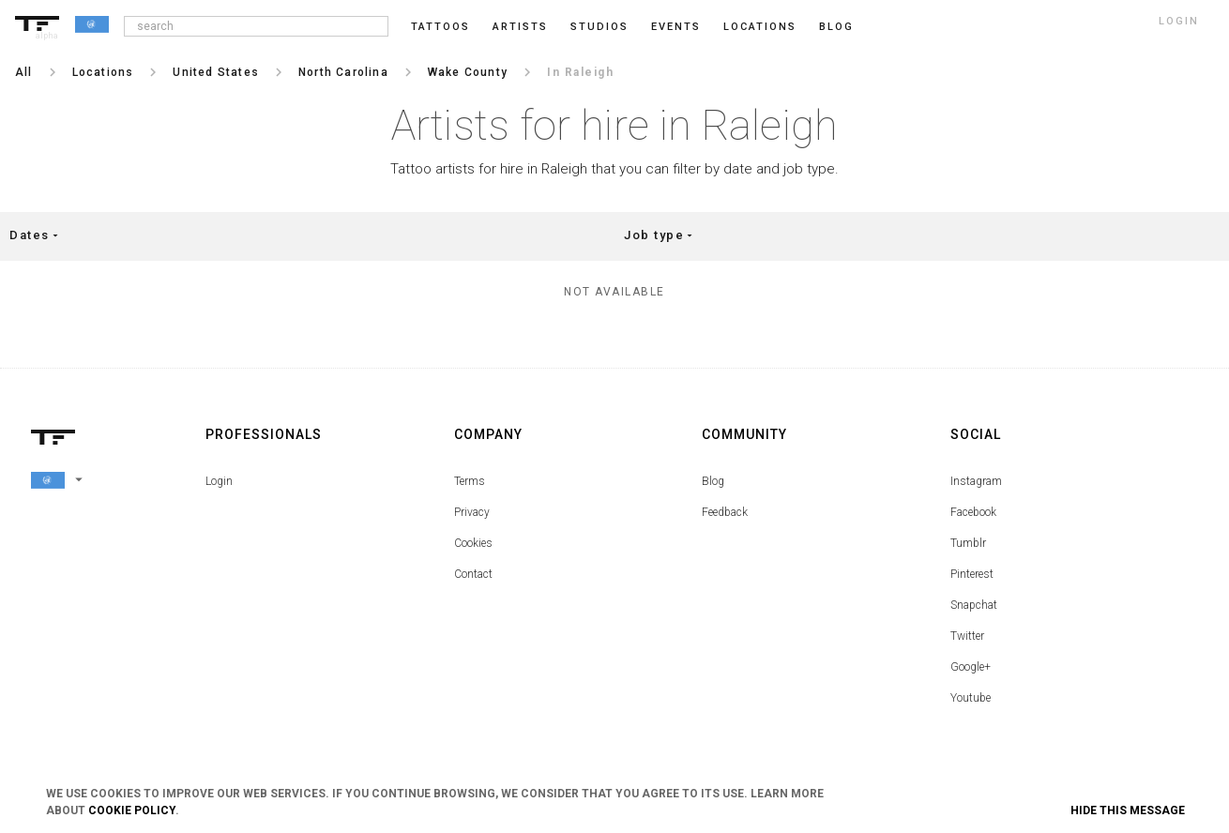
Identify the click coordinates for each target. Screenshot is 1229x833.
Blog (713, 481)
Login (219, 481)
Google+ (970, 667)
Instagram (976, 481)
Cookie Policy (131, 810)
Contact (473, 574)
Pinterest (972, 574)
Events (676, 27)
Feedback (725, 512)
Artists (520, 27)
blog (836, 27)
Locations (760, 27)
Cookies (473, 543)
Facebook (973, 512)
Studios (599, 27)
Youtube (970, 697)
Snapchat (973, 605)
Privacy (472, 512)
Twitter (967, 636)
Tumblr (968, 543)
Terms (469, 481)
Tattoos (440, 27)
